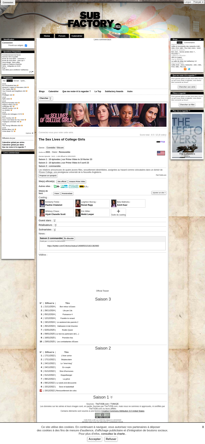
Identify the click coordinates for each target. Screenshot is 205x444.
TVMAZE (114, 404)
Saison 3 (103, 299)
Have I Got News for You (13, 120)
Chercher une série (187, 87)
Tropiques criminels (10, 122)
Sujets (179, 42)
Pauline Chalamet (53, 205)
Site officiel (62, 181)
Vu (6, 110)
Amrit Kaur (122, 205)
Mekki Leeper (87, 214)
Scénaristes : (47, 229)
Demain (16, 81)
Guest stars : (47, 220)
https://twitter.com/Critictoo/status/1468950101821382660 (73, 246)
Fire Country (8, 118)
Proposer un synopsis (48, 175)
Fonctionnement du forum (11, 55)
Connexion (8, 2)
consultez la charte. (113, 433)
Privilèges (7, 95)
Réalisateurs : (48, 225)
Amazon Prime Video (77, 181)
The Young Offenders (11, 125)
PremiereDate (67, 193)
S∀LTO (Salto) (176, 57)
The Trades (8, 89)
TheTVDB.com (161, 175)
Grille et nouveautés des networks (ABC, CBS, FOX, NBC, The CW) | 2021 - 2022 (186, 47)
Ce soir (9, 81)
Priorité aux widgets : (16, 45)
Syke (6, 99)
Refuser (111, 439)
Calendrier (53, 91)
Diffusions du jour (8, 138)
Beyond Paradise (10, 103)
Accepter (95, 439)
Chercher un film (187, 105)
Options (29, 133)
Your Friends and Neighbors (13, 91)
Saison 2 (103, 348)
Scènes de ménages (12, 114)
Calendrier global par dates (13, 145)
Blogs (42, 91)
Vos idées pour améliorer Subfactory (15, 70)
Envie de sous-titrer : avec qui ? (13, 60)
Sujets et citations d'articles (12, 64)
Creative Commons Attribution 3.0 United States (122, 411)
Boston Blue (8, 129)
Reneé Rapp (87, 205)
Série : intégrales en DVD (11, 66)
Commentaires (189, 42)
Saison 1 (103, 397)
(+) (31, 72)
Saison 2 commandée (57, 238)
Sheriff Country (9, 108)
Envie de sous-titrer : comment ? (13, 58)
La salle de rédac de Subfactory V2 (184, 61)
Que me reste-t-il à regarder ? (14, 147)
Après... (23, 81)
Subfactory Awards (114, 91)
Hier (4, 81)
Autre (129, 91)
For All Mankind (9, 85)
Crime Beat (8, 131)
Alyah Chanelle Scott (55, 214)
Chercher (46, 98)
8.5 (152, 135)
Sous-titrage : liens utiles (11, 62)
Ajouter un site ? (159, 193)
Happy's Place (9, 104)
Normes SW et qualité (10, 57)
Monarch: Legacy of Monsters (14, 87)
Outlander (7, 106)
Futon (57, 193)
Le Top (98, 91)
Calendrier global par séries (13, 142)
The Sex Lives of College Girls (62, 139)
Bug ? (4, 68)
